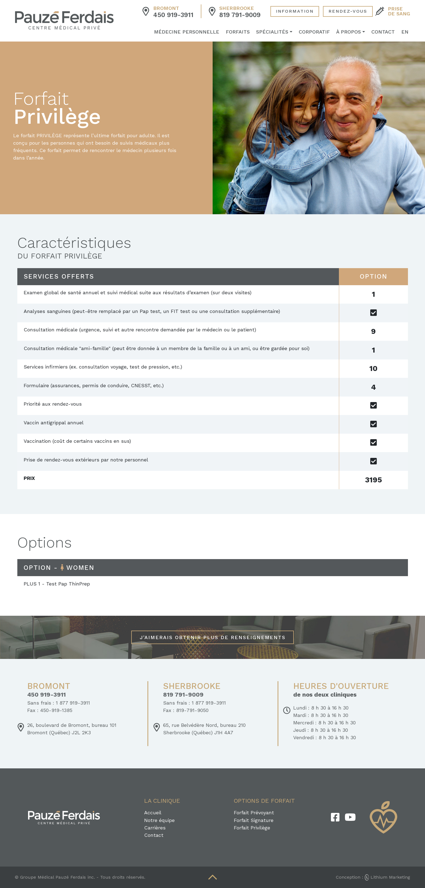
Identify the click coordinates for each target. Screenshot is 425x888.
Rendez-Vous (347, 11)
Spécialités (274, 32)
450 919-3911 (173, 15)
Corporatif (315, 32)
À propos (350, 32)
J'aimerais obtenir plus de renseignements (213, 637)
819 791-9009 (240, 15)
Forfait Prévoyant (254, 812)
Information (295, 11)
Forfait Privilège (252, 828)
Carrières (155, 828)
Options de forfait (264, 800)
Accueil (152, 812)
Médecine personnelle (188, 32)
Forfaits (239, 32)
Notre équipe (159, 820)
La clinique (162, 800)
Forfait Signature (253, 820)
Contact (385, 32)
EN (406, 32)
